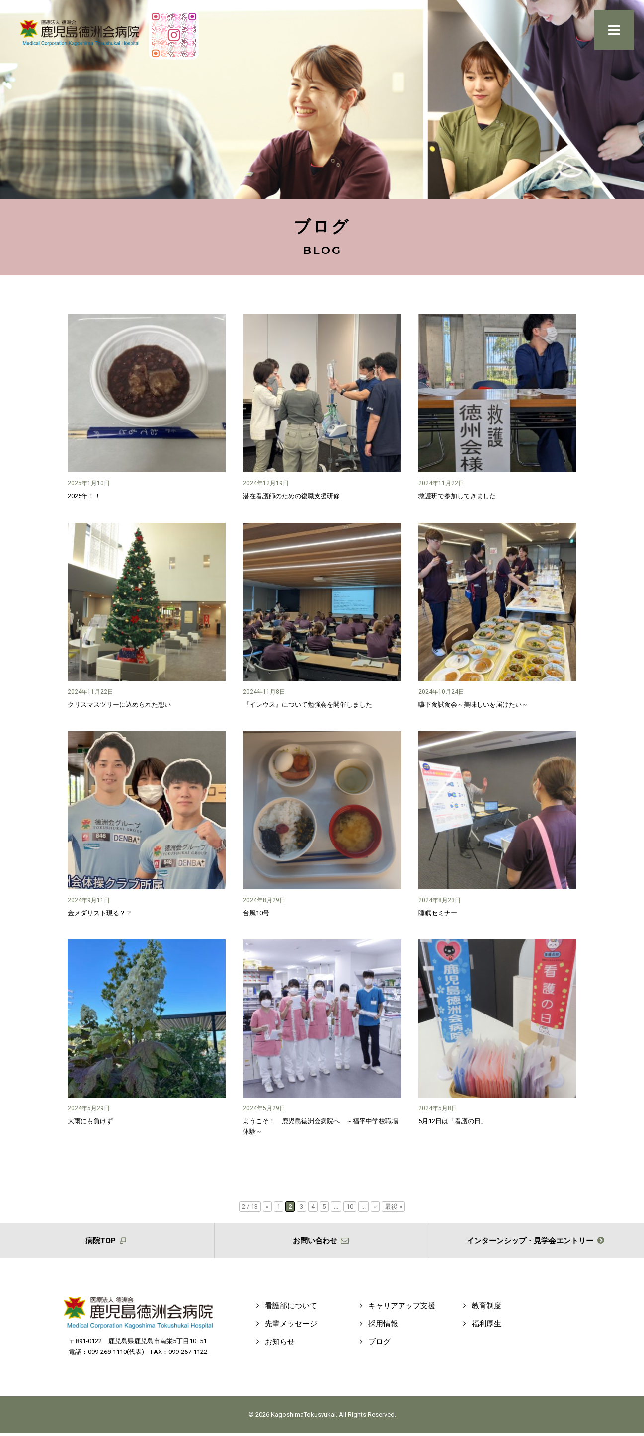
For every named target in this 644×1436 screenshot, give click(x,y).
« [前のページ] (267, 1206)
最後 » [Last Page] (393, 1206)
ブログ (373, 1344)
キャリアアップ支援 (395, 1308)
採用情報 (377, 1326)
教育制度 (480, 1308)
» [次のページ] (375, 1206)
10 (349, 1206)
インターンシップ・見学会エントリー (537, 1242)
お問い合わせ (321, 1242)
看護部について (284, 1308)
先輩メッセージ (284, 1326)
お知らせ (273, 1344)
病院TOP (107, 1242)
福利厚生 (480, 1326)
